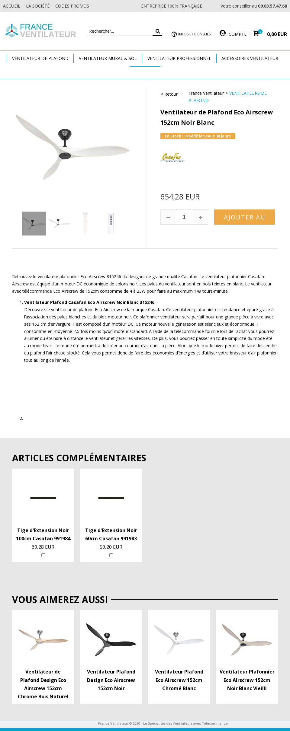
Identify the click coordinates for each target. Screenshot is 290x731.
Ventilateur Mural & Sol (108, 58)
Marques (145, 72)
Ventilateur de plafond (40, 58)
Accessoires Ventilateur (249, 58)
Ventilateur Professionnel (179, 58)
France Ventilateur (206, 93)
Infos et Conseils (194, 34)
